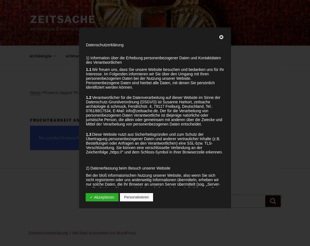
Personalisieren (136, 197)
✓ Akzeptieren (102, 197)
